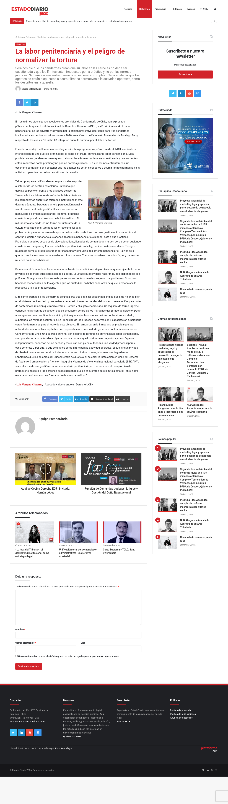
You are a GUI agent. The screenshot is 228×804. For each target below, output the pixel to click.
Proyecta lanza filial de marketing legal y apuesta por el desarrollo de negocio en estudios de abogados (79, 21)
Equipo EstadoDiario (31, 89)
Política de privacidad (181, 710)
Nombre (20, 629)
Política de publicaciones (183, 714)
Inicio (19, 37)
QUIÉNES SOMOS (72, 736)
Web (83, 642)
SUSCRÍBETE (123, 721)
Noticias (128, 9)
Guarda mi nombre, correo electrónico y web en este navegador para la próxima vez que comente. (68, 656)
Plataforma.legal (63, 748)
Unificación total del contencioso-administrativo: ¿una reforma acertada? (78, 553)
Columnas (144, 9)
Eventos (191, 9)
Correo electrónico (25, 642)
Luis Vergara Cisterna (29, 384)
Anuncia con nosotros (181, 717)
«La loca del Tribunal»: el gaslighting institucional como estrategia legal (32, 553)
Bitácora (177, 9)
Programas (160, 9)
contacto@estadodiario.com (30, 721)
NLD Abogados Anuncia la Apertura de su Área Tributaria (194, 276)
